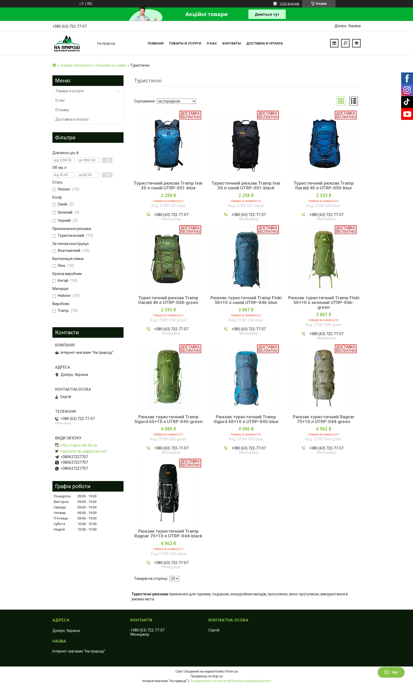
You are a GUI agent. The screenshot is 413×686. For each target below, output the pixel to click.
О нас (211, 43)
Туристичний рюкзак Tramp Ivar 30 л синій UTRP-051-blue (168, 185)
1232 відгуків (289, 4)
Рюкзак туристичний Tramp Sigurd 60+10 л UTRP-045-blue (246, 419)
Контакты (231, 43)
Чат (391, 672)
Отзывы (62, 110)
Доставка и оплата (264, 43)
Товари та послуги (76, 65)
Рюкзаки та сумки (111, 65)
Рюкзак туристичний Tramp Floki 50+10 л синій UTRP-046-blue (246, 300)
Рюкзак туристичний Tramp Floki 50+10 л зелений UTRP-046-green (323, 302)
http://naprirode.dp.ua (79, 445)
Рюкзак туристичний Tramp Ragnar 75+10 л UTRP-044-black (168, 533)
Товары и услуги (185, 43)
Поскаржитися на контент (209, 681)
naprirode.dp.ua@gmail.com (83, 451)
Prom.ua (232, 671)
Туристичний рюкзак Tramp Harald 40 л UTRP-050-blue (324, 185)
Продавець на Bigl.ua (207, 676)
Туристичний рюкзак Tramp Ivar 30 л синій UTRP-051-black (246, 185)
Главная (156, 43)
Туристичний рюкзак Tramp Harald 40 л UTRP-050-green (168, 300)
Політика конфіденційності (251, 681)
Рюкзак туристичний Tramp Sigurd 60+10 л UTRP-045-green (168, 419)
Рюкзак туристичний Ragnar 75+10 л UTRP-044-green (324, 419)
